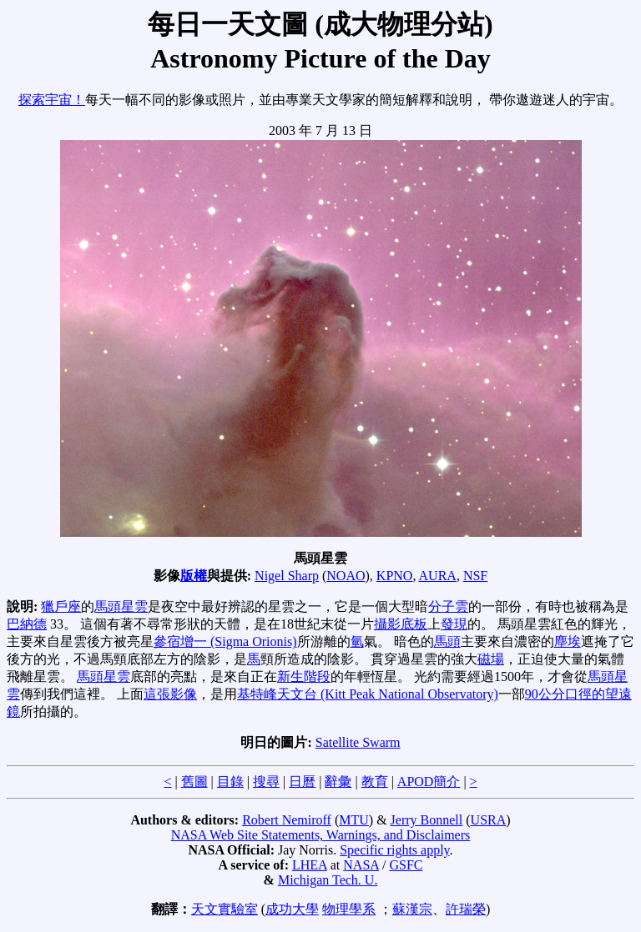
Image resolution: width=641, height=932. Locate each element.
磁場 (490, 659)
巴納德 (27, 624)
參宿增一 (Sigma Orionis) (225, 641)
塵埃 (567, 641)
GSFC (405, 865)
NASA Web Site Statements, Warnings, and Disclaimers (321, 835)
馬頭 (447, 641)
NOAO (345, 576)
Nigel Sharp (287, 576)
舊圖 (194, 781)
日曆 (302, 781)
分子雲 (448, 606)
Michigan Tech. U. (327, 880)
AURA (438, 576)
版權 (193, 576)
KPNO (394, 576)
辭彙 (338, 781)
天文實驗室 (224, 909)
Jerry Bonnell (427, 820)
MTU (354, 820)
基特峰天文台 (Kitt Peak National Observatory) (367, 694)
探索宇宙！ (51, 100)
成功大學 (292, 909)
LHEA (309, 865)
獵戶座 (61, 606)
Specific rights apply (394, 850)
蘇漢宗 (412, 909)
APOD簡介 (429, 781)
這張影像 (170, 694)
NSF (475, 576)
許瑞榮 (466, 909)
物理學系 (349, 909)
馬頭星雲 (121, 606)
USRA (489, 820)
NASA (361, 865)
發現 (454, 624)
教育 (374, 781)
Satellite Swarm (358, 742)
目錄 (230, 781)
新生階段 (304, 676)
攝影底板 (400, 624)
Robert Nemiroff (286, 820)
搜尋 (266, 781)
